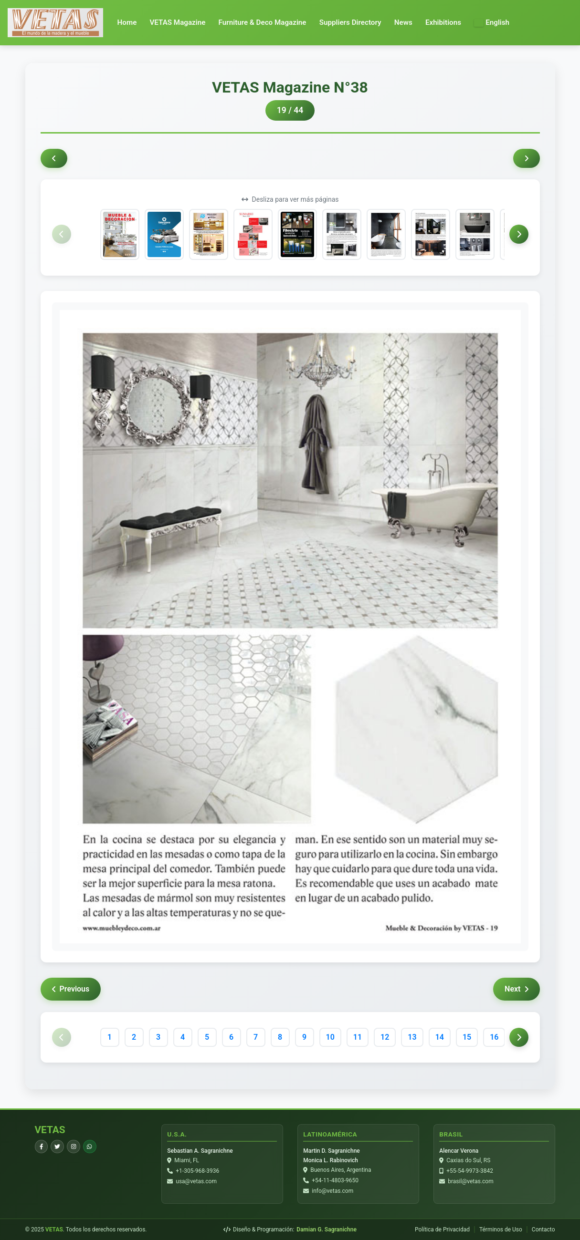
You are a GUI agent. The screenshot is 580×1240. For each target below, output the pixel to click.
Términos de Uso (500, 1229)
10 (330, 1037)
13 (412, 1037)
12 (384, 1037)
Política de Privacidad (442, 1229)
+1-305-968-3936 (198, 1171)
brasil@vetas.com (471, 1181)
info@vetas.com (333, 1191)
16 (494, 1037)
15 (467, 1037)
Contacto (543, 1229)
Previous (71, 988)
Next (516, 988)
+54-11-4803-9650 (335, 1181)
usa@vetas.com (196, 1181)
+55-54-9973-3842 (470, 1171)
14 (439, 1037)
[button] (491, 22)
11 (357, 1037)
